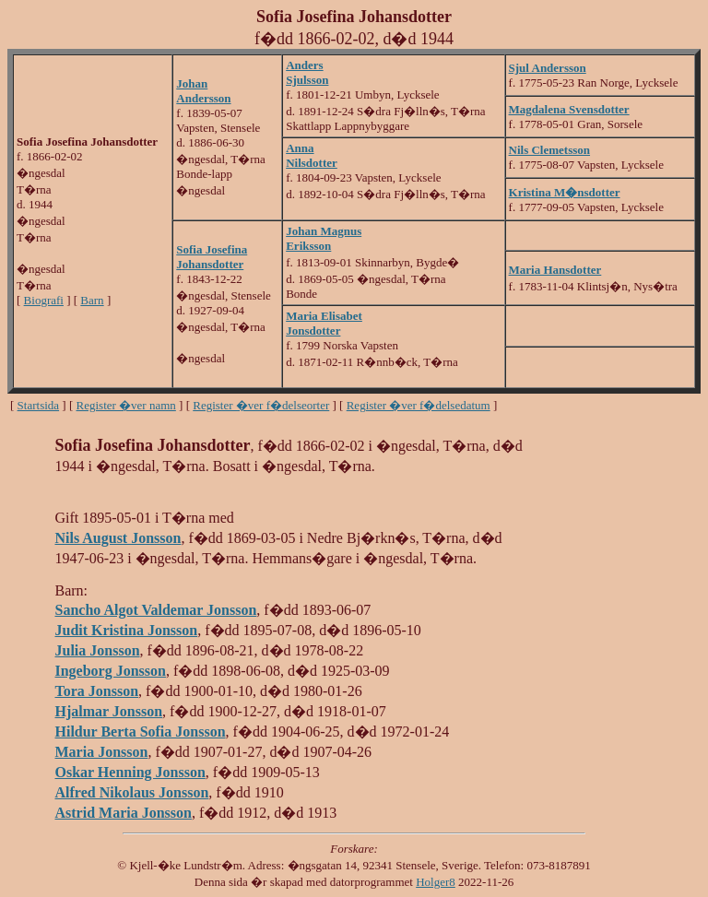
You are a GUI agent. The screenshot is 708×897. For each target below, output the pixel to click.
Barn (91, 300)
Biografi (44, 300)
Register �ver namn (126, 405)
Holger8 (435, 882)
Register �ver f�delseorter (261, 405)
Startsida (39, 405)
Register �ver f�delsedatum (418, 405)
